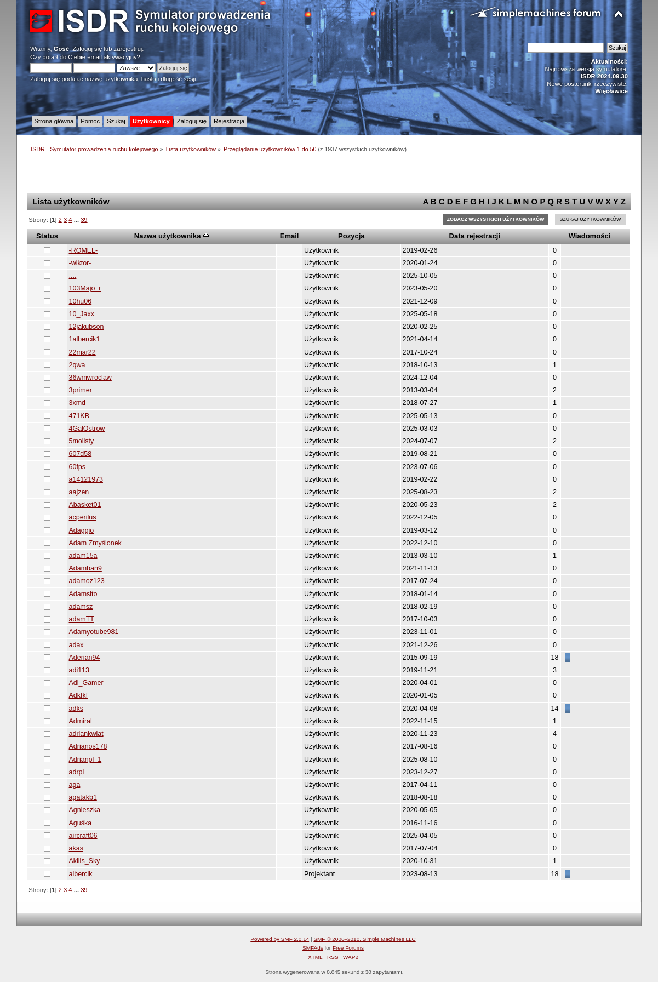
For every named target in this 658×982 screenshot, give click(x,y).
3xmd (77, 403)
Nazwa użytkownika (171, 236)
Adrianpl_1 (85, 759)
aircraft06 (83, 836)
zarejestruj (128, 48)
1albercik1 (84, 339)
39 (84, 219)
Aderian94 (84, 657)
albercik (81, 874)
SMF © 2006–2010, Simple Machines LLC (364, 939)
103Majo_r (85, 288)
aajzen (79, 492)
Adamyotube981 (94, 632)
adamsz (81, 606)
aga (75, 785)
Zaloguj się (87, 48)
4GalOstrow (87, 428)
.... (73, 275)
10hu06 (80, 301)
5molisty (81, 441)
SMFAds (312, 948)
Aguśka (80, 823)
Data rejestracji (474, 236)
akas (76, 848)
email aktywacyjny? (113, 57)
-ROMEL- (83, 250)
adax (76, 645)
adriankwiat (86, 734)
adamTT (81, 619)
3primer (80, 390)
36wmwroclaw (90, 377)
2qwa (77, 365)
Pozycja (351, 236)
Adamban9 (85, 568)
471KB (79, 416)
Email (289, 236)
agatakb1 (83, 797)
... (77, 219)
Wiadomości (590, 236)
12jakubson (86, 326)
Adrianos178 (88, 746)
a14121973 (86, 479)
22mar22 (82, 352)
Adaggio (81, 530)
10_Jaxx (81, 314)
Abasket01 (85, 505)
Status (47, 236)
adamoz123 (87, 581)
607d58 (80, 454)
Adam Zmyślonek (95, 543)
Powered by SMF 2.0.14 (279, 939)
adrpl (76, 772)
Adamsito (83, 594)
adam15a (83, 555)
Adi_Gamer (86, 683)
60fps (77, 467)
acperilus (82, 517)
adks (76, 708)
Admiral (80, 721)
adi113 (79, 670)
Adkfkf (78, 695)
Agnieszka (85, 810)
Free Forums (348, 948)
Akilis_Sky (84, 861)
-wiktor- (80, 263)
